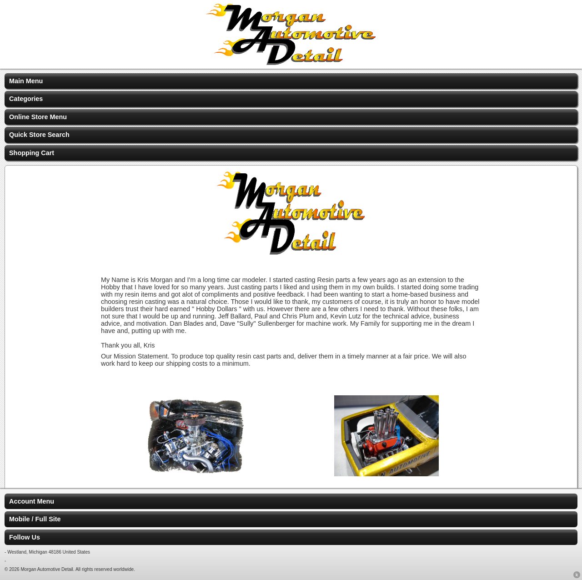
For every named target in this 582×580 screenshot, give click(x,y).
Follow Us (24, 537)
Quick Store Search (39, 134)
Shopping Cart (31, 152)
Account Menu (31, 501)
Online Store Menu (38, 117)
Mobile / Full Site (35, 519)
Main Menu (26, 81)
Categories (26, 98)
